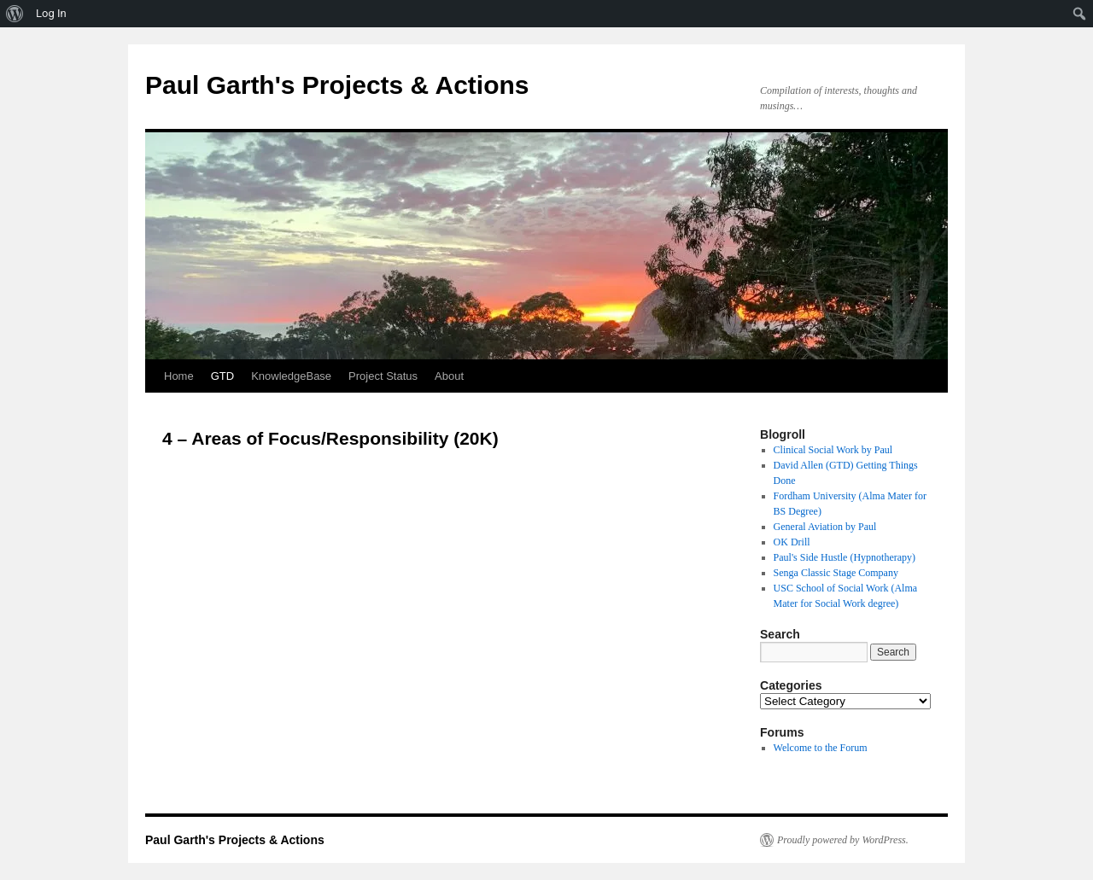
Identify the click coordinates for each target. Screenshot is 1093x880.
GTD (222, 376)
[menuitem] (15, 13)
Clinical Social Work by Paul (833, 450)
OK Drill (792, 542)
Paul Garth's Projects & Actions (337, 85)
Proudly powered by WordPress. (843, 840)
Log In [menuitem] (51, 13)
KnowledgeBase (291, 376)
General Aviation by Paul (825, 527)
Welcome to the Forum (821, 748)
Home (179, 376)
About (449, 376)
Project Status (383, 376)
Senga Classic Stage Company (836, 573)
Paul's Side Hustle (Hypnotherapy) (844, 557)
